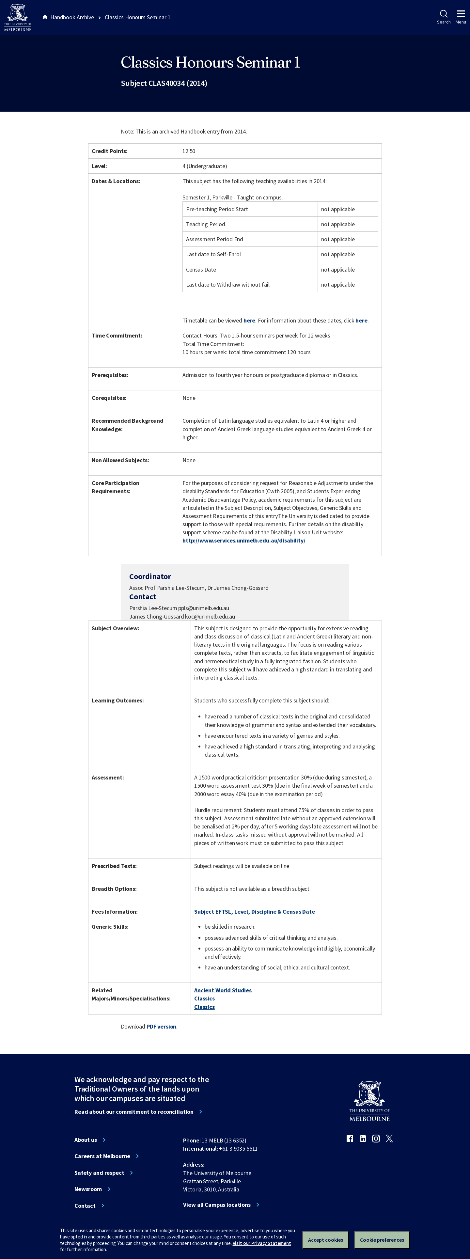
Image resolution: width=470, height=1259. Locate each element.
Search (443, 17)
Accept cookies (325, 1239)
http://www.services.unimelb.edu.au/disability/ (244, 540)
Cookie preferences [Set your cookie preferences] (382, 1239)
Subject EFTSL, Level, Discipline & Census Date (254, 911)
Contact (85, 1205)
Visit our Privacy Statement (262, 1243)
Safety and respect (99, 1172)
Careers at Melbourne (102, 1156)
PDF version (162, 1026)
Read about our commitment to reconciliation (134, 1111)
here (249, 320)
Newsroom (88, 1189)
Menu (461, 17)
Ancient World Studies (223, 990)
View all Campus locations (217, 1204)
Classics (204, 998)
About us (85, 1139)
